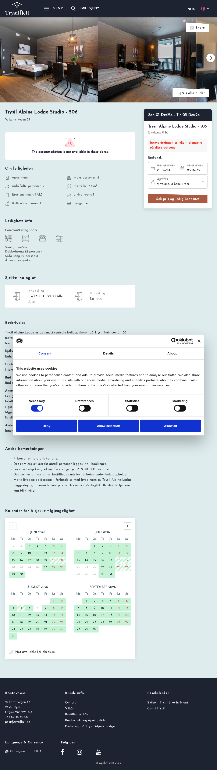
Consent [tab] (45, 353)
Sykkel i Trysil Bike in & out (167, 702)
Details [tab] (108, 353)
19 (45, 560)
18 (37, 560)
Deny (46, 426)
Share (198, 28)
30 (21, 574)
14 (61, 553)
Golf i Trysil (156, 708)
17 (29, 560)
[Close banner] (199, 340)
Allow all (170, 426)
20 (54, 560)
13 (53, 553)
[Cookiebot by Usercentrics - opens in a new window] (174, 341)
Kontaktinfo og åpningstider (86, 720)
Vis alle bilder (191, 93)
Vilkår (69, 708)
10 (29, 553)
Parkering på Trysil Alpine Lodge (90, 726)
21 (61, 560)
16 (21, 560)
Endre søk (155, 157)
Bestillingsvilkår (76, 714)
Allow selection (108, 426)
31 (110, 574)
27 (54, 567)
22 (54, 622)
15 (13, 560)
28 (62, 567)
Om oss (70, 702)
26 (45, 567)
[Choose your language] (206, 8)
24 (111, 567)
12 (45, 553)
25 (119, 567)
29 (13, 574)
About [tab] (172, 353)
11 (37, 553)
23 (102, 567)
